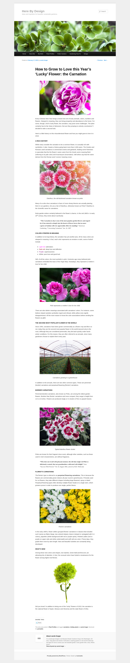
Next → (106, 60)
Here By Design (33, 11)
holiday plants (74, 627)
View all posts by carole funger (56, 646)
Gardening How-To (75, 54)
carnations (66, 627)
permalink (40, 629)
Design (86, 54)
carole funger (44, 60)
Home (24, 54)
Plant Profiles (50, 54)
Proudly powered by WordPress (56, 656)
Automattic (79, 656)
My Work (40, 54)
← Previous (99, 60)
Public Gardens (61, 54)
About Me (32, 54)
